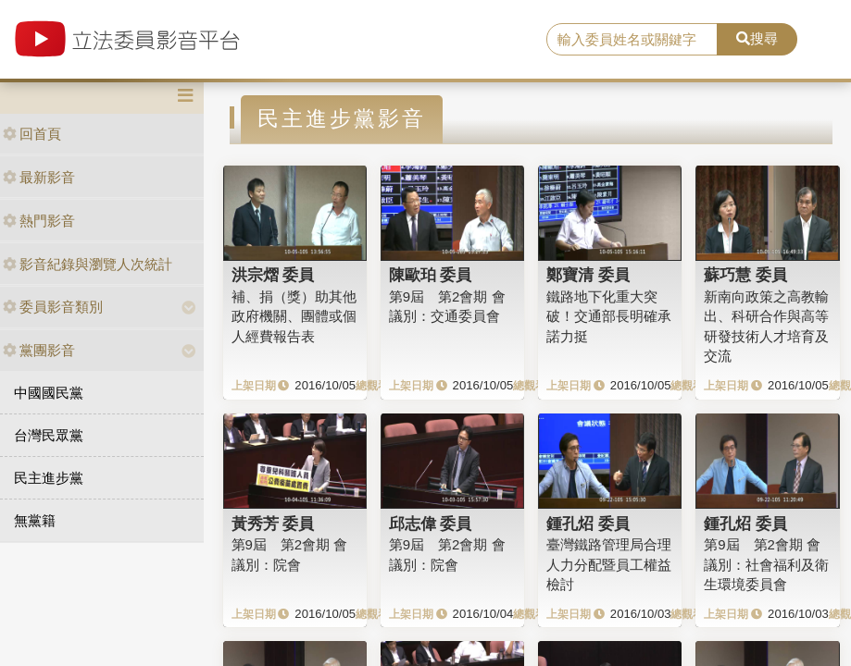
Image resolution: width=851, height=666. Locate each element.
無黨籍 (35, 520)
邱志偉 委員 (430, 523)
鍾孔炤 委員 (588, 523)
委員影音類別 (53, 306)
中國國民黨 (48, 393)
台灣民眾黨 (48, 435)
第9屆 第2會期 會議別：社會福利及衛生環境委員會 (766, 564)
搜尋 (757, 38)
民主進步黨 (48, 478)
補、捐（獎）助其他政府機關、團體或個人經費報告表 (294, 316)
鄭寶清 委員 (588, 274)
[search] (632, 39)
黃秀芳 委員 (273, 523)
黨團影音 (39, 350)
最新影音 (39, 177)
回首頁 (32, 134)
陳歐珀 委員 (430, 274)
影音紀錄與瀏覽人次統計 (87, 264)
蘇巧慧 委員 (745, 274)
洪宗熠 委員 (273, 274)
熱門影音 (39, 220)
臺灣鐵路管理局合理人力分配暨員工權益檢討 (608, 564)
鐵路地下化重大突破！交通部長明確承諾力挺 (608, 316)
